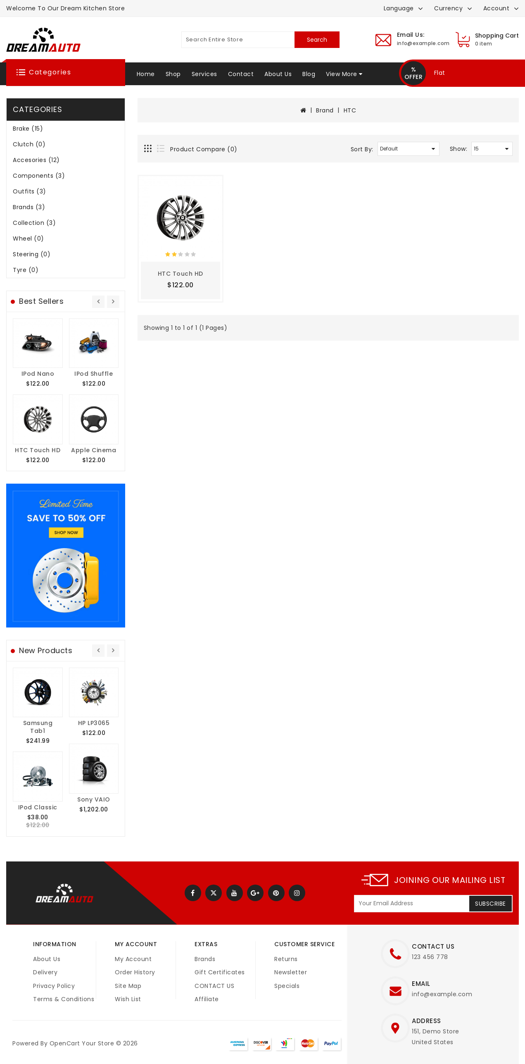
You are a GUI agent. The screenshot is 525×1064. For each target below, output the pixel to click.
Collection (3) (34, 223)
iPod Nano (38, 374)
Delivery (45, 972)
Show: (459, 149)
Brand (325, 110)
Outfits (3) (29, 191)
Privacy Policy (54, 986)
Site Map (128, 986)
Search (317, 40)
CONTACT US (214, 986)
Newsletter (290, 972)
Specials (286, 986)
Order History (135, 972)
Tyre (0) (25, 270)
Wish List (128, 999)
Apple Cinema (93, 450)
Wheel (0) (28, 238)
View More (341, 74)
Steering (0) (31, 254)
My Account (133, 959)
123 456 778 (430, 957)
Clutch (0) (29, 144)
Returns (286, 959)
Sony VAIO (93, 799)
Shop (173, 74)
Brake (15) (28, 128)
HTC (350, 110)
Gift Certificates (220, 972)
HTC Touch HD (37, 450)
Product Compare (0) (204, 149)
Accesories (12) (36, 160)
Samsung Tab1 (38, 727)
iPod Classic (37, 807)
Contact (241, 74)
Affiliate (207, 999)
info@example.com (442, 994)
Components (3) (39, 176)
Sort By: (362, 149)
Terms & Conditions (63, 999)
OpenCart (65, 1043)
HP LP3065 (94, 723)
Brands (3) (29, 207)
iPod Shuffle (93, 374)
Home (146, 74)
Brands (205, 959)
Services (204, 74)
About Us (278, 74)
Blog (308, 74)
